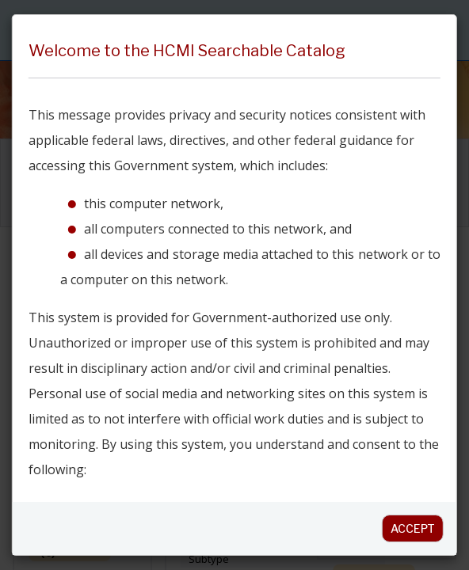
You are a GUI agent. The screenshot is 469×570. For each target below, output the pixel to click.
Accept (413, 528)
